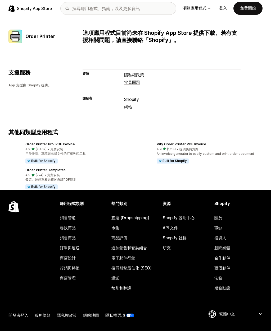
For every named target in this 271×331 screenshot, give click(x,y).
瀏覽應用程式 (197, 8)
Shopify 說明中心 (179, 217)
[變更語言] (240, 314)
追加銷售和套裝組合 (129, 247)
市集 (115, 227)
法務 (218, 278)
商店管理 (68, 278)
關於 (218, 217)
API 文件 (170, 227)
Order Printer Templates (45, 170)
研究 (167, 247)
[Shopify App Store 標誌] (30, 8)
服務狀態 (222, 288)
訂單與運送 (70, 247)
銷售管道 (68, 217)
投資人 (220, 237)
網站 (128, 106)
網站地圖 (91, 315)
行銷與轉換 (70, 268)
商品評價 (119, 237)
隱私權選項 (115, 315)
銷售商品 (68, 237)
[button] (69, 153)
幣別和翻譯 (121, 288)
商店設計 (68, 257)
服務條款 (43, 315)
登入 (223, 8)
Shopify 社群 (175, 237)
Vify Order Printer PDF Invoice (181, 144)
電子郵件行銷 (123, 257)
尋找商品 (68, 227)
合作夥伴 (222, 257)
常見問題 (132, 82)
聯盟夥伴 (222, 268)
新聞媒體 (222, 247)
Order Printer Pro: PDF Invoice (50, 144)
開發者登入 (18, 315)
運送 (115, 278)
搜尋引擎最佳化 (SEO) (131, 268)
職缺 (218, 227)
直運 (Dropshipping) (130, 217)
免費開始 (248, 8)
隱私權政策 (134, 74)
